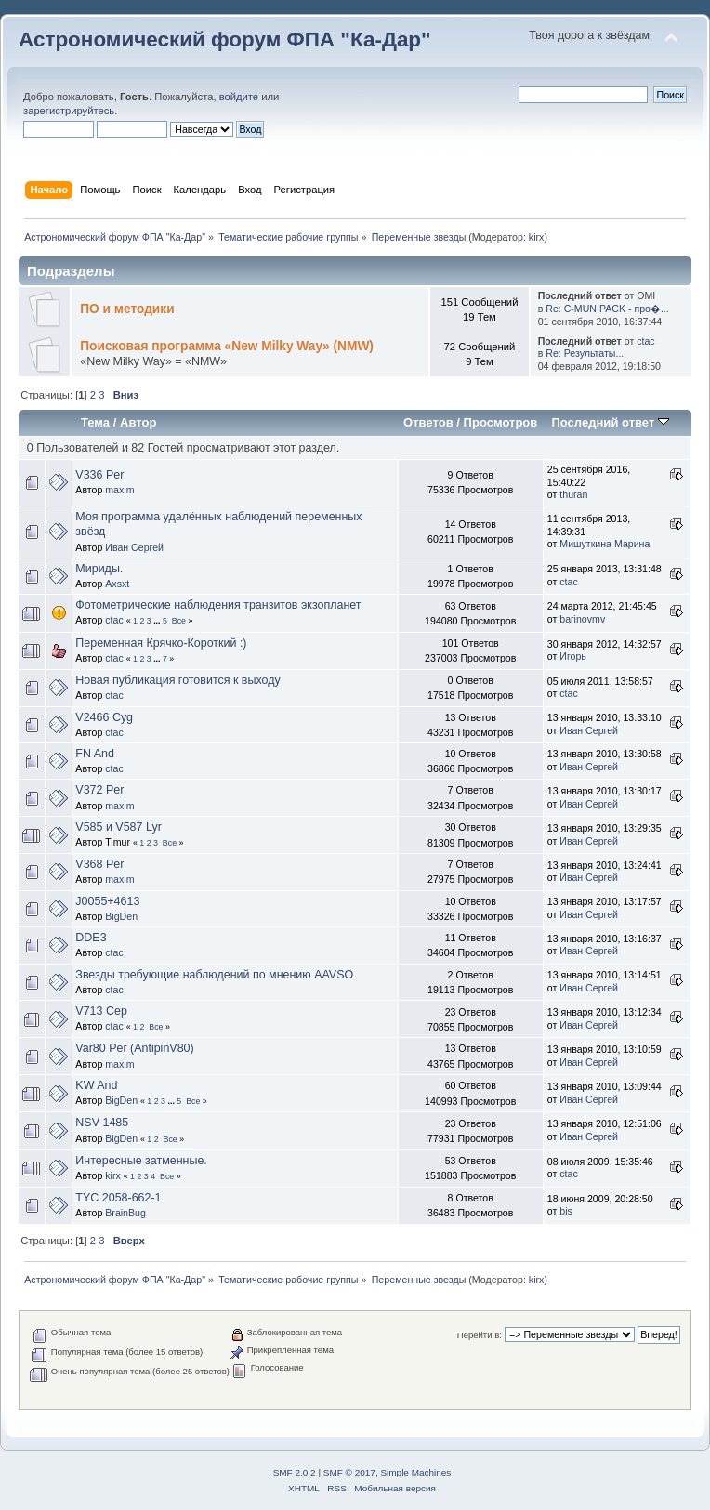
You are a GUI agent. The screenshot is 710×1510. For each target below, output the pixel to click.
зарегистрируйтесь (68, 110)
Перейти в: (479, 1335)
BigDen (121, 916)
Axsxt (117, 583)
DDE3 (90, 937)
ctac (645, 341)
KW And (96, 1085)
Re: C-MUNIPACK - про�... (607, 308)
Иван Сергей (134, 547)
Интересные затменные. (140, 1160)
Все (179, 620)
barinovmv (582, 618)
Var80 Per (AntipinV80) (134, 1048)
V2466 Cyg (104, 717)
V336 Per (99, 474)
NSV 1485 (101, 1122)
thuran (573, 494)
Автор (138, 422)
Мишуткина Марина (604, 543)
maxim (119, 489)
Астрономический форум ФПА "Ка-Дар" (225, 39)
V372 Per (99, 789)
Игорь (572, 656)
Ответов (428, 422)
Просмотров (501, 422)
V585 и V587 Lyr (118, 827)
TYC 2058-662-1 (118, 1197)
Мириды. (99, 568)
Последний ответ (609, 422)
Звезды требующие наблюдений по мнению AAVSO (214, 974)
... (158, 620)
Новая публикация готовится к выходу (177, 680)
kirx (537, 237)
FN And (94, 753)
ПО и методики (127, 309)
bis (565, 1210)
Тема (95, 422)
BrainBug (125, 1212)
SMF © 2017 (349, 1472)
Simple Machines (415, 1472)
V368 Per (99, 864)
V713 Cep (100, 1011)
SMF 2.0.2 (294, 1472)
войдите (238, 96)
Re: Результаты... (585, 353)
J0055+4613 (107, 901)
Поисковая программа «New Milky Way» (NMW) (227, 346)
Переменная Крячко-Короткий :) (160, 643)
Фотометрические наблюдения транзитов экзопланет (218, 604)
